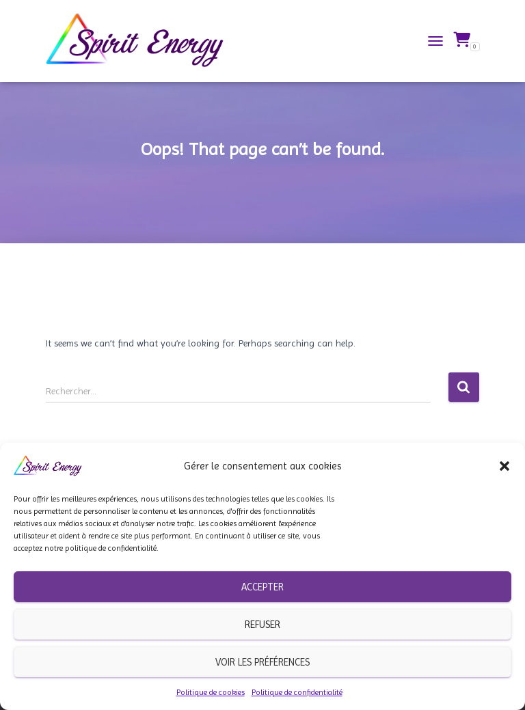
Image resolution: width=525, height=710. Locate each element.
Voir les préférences (262, 662)
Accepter (262, 587)
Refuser (262, 624)
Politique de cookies (210, 692)
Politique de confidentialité (297, 692)
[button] (504, 466)
